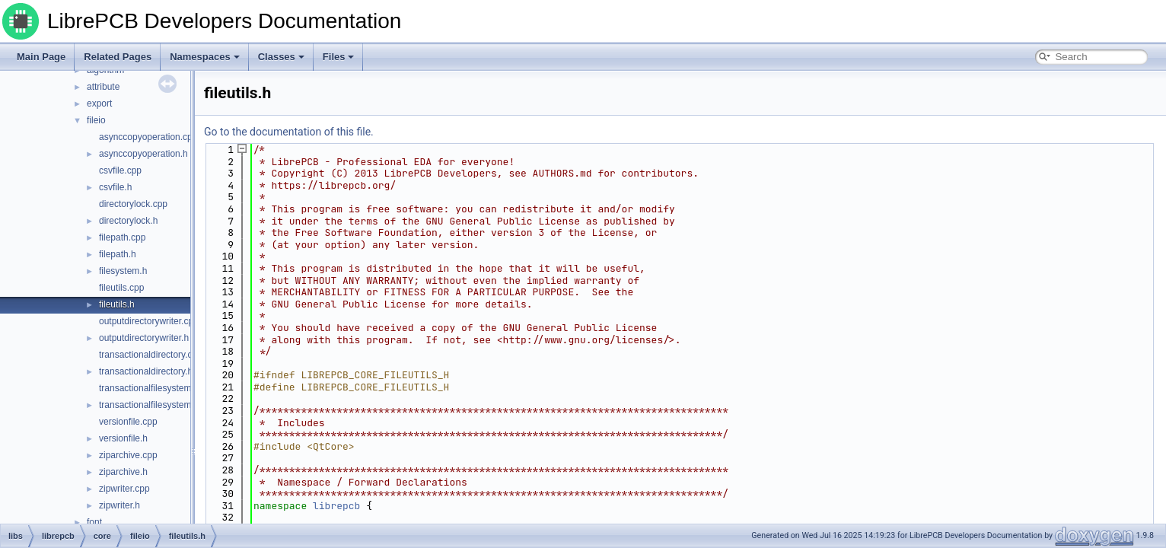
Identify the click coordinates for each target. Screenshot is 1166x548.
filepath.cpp (122, 237)
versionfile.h (123, 438)
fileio (96, 120)
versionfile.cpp (128, 421)
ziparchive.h (123, 472)
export (99, 103)
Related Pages (117, 56)
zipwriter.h (119, 505)
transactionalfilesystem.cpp (154, 388)
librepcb (336, 505)
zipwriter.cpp (124, 488)
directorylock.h (128, 220)
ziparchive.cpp (128, 455)
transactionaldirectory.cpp (150, 354)
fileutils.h (117, 304)
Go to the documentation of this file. (289, 132)
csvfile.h (115, 187)
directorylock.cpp (133, 204)
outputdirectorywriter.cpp (149, 321)
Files (339, 56)
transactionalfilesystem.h (149, 405)
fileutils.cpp (121, 287)
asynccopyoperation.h (143, 153)
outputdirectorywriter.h (144, 338)
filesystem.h (123, 271)
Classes (281, 56)
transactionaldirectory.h (146, 371)
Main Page (41, 56)
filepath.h (117, 254)
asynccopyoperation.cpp (148, 137)
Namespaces (205, 56)
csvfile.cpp (120, 170)
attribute (103, 86)
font (94, 522)
